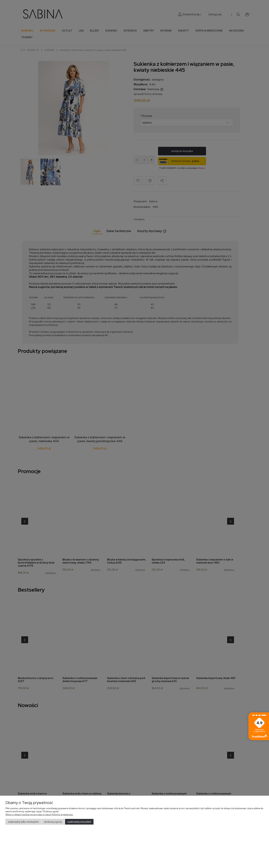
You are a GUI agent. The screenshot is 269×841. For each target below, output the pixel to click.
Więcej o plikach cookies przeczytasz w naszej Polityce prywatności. (39, 814)
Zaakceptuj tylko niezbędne (23, 822)
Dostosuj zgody (53, 822)
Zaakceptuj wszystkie (79, 822)
